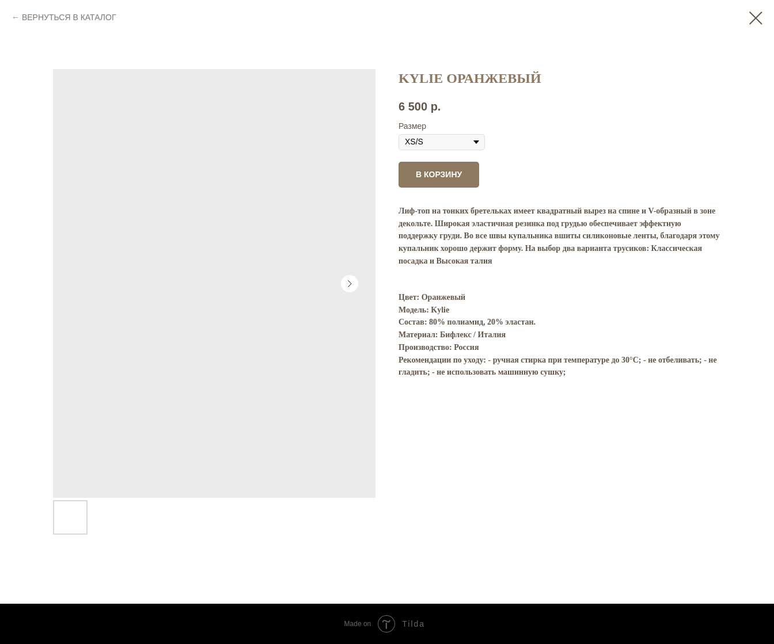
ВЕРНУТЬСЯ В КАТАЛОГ (69, 17)
